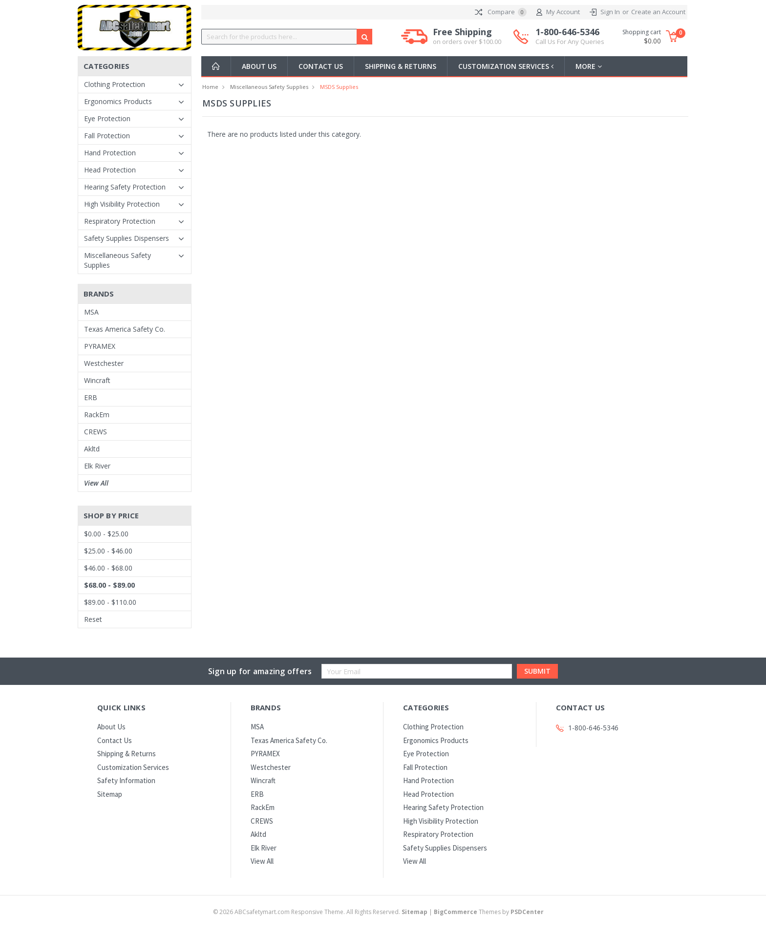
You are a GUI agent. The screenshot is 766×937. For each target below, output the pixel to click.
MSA (91, 312)
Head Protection (110, 169)
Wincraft (97, 380)
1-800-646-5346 (569, 36)
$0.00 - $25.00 (106, 533)
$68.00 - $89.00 (109, 585)
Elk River (97, 465)
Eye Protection (107, 118)
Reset (93, 619)
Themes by (489, 912)
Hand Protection (110, 152)
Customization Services (506, 66)
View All (96, 483)
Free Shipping (467, 36)
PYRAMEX (99, 346)
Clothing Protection (114, 84)
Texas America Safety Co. (124, 329)
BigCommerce (455, 912)
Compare (501, 12)
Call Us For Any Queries (569, 41)
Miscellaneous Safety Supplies (117, 260)
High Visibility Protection (122, 204)
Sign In (610, 11)
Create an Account (658, 11)
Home (210, 86)
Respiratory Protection (119, 221)
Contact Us (320, 66)
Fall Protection (107, 135)
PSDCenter (527, 912)
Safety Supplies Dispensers (126, 238)
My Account (558, 12)
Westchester (104, 363)
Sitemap (109, 794)
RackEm (96, 414)
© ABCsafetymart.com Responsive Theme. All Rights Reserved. (321, 912)
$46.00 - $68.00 (108, 568)
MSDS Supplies (339, 86)
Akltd (92, 448)
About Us (259, 66)
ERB (90, 397)
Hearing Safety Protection (125, 187)
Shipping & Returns (400, 66)
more (590, 66)
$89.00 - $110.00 (110, 602)
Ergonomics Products (118, 101)
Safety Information (126, 780)
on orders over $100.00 (467, 41)
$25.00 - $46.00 (108, 550)
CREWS (95, 431)
